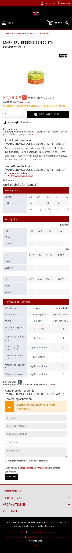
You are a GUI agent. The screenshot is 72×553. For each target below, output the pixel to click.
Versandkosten (52, 522)
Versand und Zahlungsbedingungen (44, 532)
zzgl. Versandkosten (21, 102)
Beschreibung (10, 129)
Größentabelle (10, 180)
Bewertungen (9, 382)
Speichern (11, 476)
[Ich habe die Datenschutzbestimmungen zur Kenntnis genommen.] (6, 468)
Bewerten (23, 122)
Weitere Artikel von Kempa (19, 176)
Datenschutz (46, 537)
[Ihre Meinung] (36, 452)
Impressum (61, 537)
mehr (31, 134)
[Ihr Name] (36, 418)
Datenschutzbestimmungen (33, 468)
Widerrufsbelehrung (15, 537)
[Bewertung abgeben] (36, 442)
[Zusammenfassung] (36, 434)
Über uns (13, 532)
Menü (8, 23)
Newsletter (32, 537)
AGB (23, 532)
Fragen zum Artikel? (16, 173)
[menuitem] (64, 3)
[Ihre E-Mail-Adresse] (36, 426)
